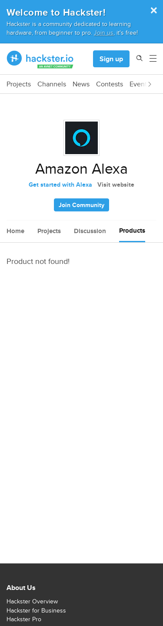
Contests (109, 84)
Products (132, 230)
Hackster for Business (36, 610)
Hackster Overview (32, 601)
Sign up (111, 59)
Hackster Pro (24, 619)
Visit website (115, 184)
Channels (51, 84)
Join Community (81, 205)
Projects (19, 84)
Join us (103, 32)
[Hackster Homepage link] (40, 59)
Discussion (90, 231)
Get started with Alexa (60, 184)
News (81, 84)
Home (15, 231)
